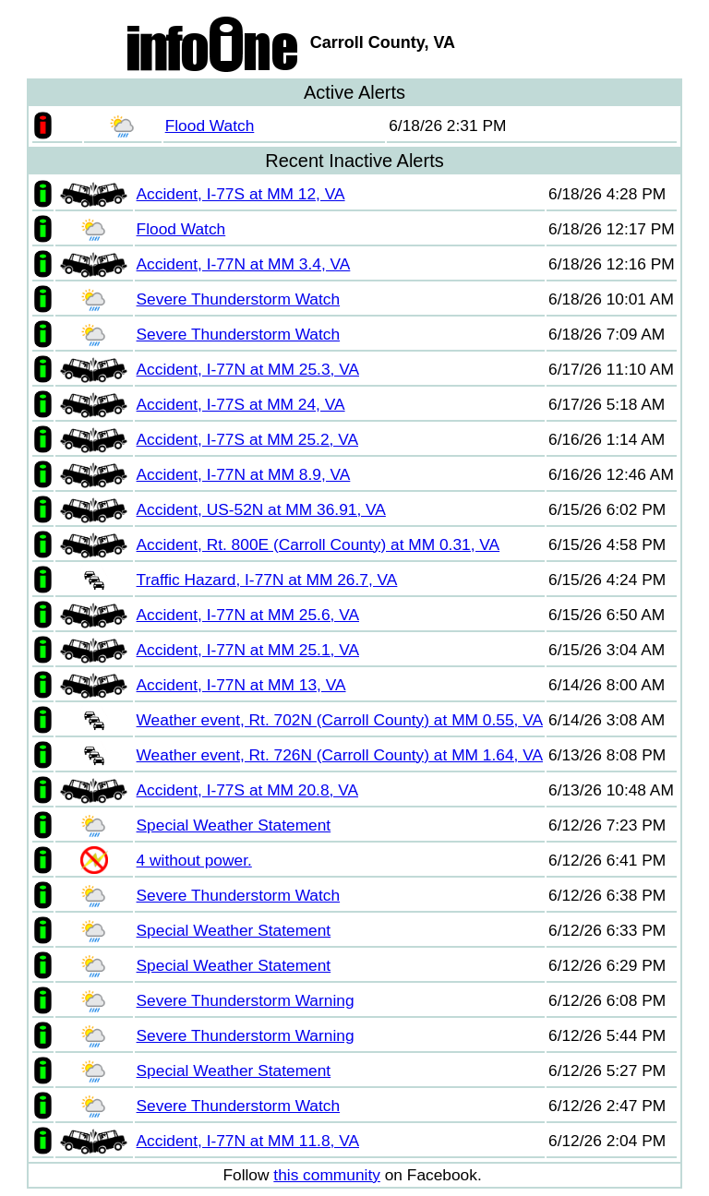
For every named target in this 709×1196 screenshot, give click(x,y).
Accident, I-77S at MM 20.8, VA (247, 790)
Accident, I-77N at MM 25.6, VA (248, 614)
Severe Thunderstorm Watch (239, 299)
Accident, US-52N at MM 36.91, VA (261, 509)
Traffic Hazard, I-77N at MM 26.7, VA (267, 579)
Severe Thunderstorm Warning (245, 1000)
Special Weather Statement (234, 825)
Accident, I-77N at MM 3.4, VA (244, 264)
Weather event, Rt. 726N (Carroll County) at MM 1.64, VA (340, 755)
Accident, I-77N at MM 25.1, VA (248, 649)
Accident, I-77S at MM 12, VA (241, 194)
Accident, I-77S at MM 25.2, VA (247, 439)
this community (326, 1175)
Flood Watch (210, 125)
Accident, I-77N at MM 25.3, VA (248, 369)
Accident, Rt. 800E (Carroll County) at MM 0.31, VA (318, 544)
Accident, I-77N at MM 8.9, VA (244, 474)
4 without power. (194, 860)
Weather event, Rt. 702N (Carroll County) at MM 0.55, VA (340, 720)
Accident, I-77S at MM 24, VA (241, 404)
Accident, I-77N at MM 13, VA (241, 685)
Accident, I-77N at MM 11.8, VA (248, 1140)
